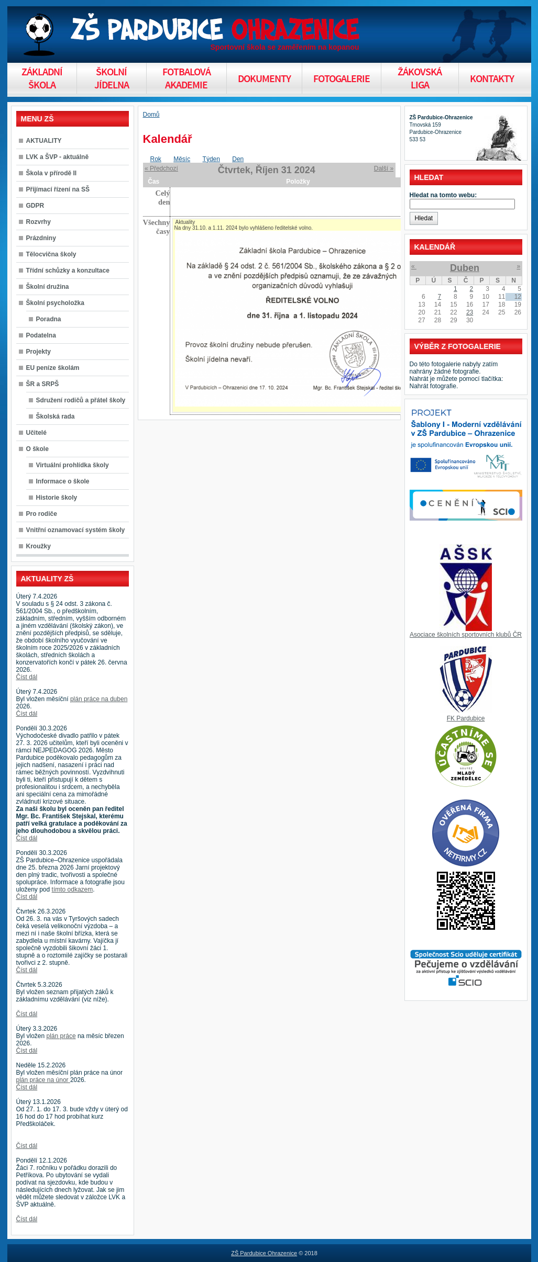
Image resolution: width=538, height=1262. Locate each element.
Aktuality (185, 222)
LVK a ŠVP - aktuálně (57, 157)
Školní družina (47, 286)
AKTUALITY (44, 140)
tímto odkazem (72, 889)
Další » (383, 168)
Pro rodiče (41, 513)
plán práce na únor (43, 1080)
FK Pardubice (466, 718)
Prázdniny (41, 238)
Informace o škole (63, 481)
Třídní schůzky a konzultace (67, 270)
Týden (211, 159)
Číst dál (27, 677)
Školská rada (55, 416)
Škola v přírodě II (51, 173)
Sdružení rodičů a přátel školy (81, 400)
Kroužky (38, 546)
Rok (155, 159)
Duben (464, 268)
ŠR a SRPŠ (42, 384)
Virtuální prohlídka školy (72, 465)
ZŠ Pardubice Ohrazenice (264, 1253)
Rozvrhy (38, 222)
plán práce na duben (98, 699)
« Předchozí (161, 168)
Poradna (48, 319)
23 (469, 312)
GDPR (35, 205)
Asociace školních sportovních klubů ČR (466, 634)
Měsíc (181, 159)
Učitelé (36, 432)
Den (238, 159)
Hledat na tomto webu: (443, 195)
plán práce (61, 1036)
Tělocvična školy (51, 254)
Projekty (38, 351)
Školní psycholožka (55, 303)
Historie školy (57, 497)
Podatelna (41, 335)
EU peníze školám (53, 367)
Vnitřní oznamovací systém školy (75, 530)
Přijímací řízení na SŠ (58, 189)
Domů (151, 114)
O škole (37, 449)
